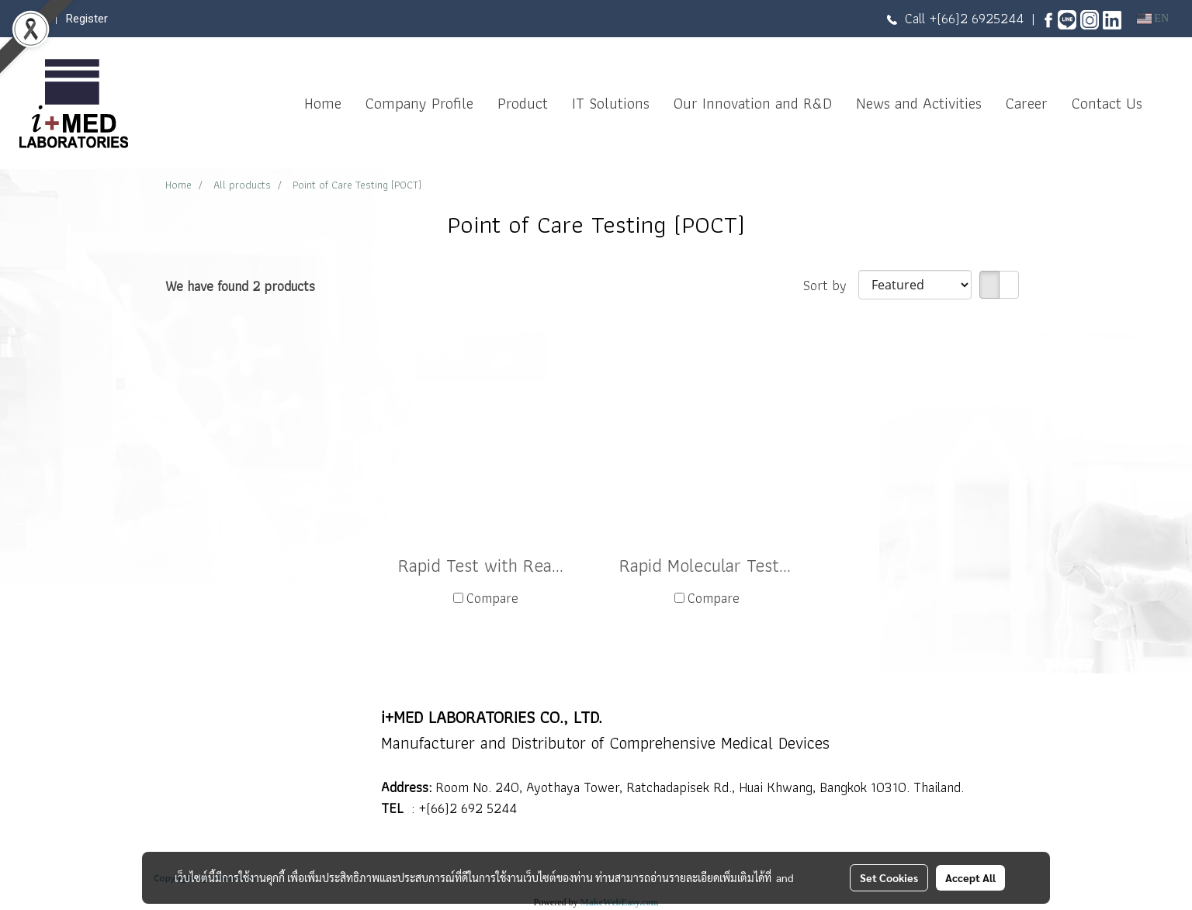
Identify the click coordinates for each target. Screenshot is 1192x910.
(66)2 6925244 (980, 18)
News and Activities (919, 103)
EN (1153, 18)
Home (322, 103)
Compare (492, 597)
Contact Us (1107, 103)
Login (33, 19)
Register (87, 19)
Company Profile (419, 103)
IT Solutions (611, 103)
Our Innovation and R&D (753, 103)
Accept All (970, 877)
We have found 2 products (240, 285)
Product (522, 103)
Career (1027, 103)
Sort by (830, 285)
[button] (1168, 103)
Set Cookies (889, 877)
